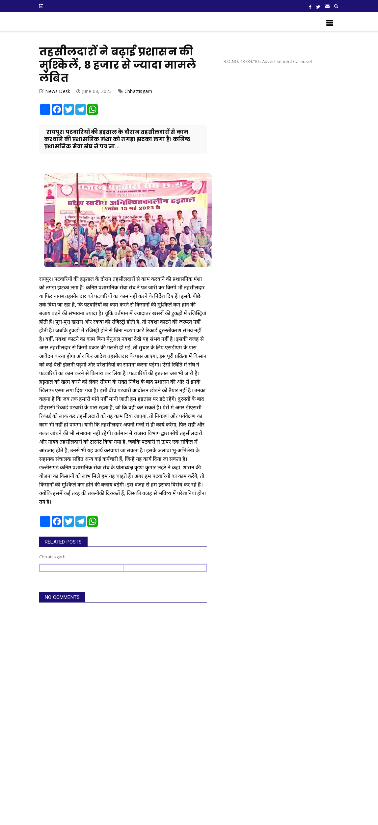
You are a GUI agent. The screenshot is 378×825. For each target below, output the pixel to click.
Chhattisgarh (138, 91)
